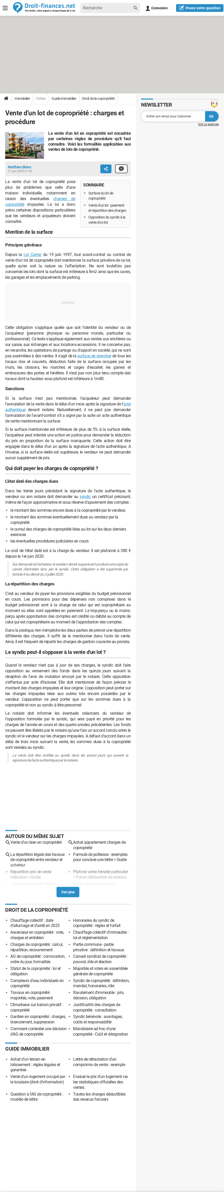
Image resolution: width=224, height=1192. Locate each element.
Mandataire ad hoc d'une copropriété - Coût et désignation (100, 1031)
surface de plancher (94, 355)
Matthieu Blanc (19, 167)
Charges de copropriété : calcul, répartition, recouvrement (36, 947)
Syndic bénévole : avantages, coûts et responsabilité (97, 1019)
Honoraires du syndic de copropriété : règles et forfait (97, 923)
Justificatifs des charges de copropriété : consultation (96, 1007)
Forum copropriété (26, 889)
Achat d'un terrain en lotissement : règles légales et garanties (35, 1065)
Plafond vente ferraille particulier (100, 871)
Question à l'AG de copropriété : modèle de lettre (36, 1097)
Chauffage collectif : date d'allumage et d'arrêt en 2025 (35, 923)
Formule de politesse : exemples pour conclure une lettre (100, 857)
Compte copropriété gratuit (33, 883)
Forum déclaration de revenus (101, 877)
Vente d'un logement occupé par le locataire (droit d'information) (37, 1079)
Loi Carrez (32, 254)
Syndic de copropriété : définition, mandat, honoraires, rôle (101, 983)
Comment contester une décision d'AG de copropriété (38, 1031)
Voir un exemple (208, 124)
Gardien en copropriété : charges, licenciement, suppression (38, 1019)
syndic (85, 496)
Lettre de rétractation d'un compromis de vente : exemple (99, 1062)
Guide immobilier (64, 98)
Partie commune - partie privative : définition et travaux (98, 947)
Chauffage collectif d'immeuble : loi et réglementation (100, 935)
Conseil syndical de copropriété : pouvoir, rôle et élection (100, 959)
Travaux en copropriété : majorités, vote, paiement (31, 995)
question (199, 7)
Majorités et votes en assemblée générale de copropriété (100, 971)
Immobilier (22, 98)
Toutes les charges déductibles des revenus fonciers (99, 1097)
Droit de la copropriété (98, 98)
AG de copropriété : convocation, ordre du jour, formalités (37, 959)
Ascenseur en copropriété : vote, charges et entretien (37, 935)
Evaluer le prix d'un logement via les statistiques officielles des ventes (100, 1082)
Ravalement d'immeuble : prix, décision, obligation (98, 995)
